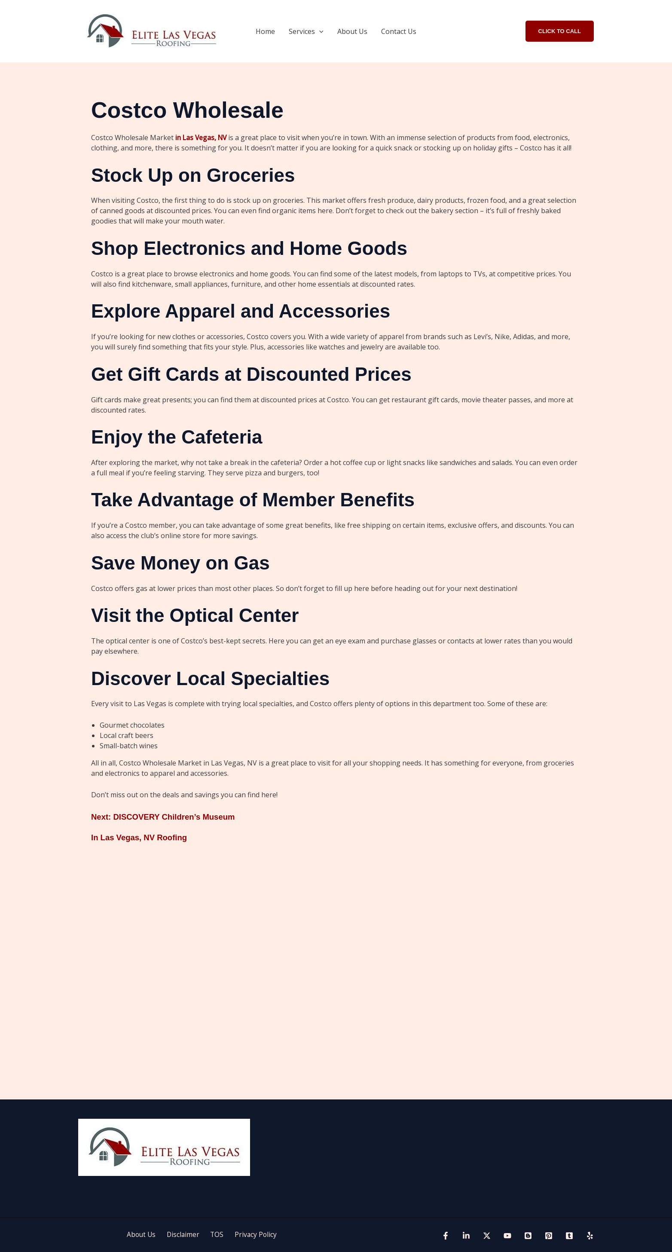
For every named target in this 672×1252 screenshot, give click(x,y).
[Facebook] (445, 1236)
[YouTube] (507, 1236)
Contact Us (398, 31)
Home (265, 31)
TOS (216, 1235)
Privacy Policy (250, 1235)
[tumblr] (569, 1236)
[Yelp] (590, 1236)
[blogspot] (528, 1236)
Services (306, 31)
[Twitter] (487, 1236)
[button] (319, 31)
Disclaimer (185, 1235)
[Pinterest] (549, 1236)
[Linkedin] (466, 1236)
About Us (352, 31)
